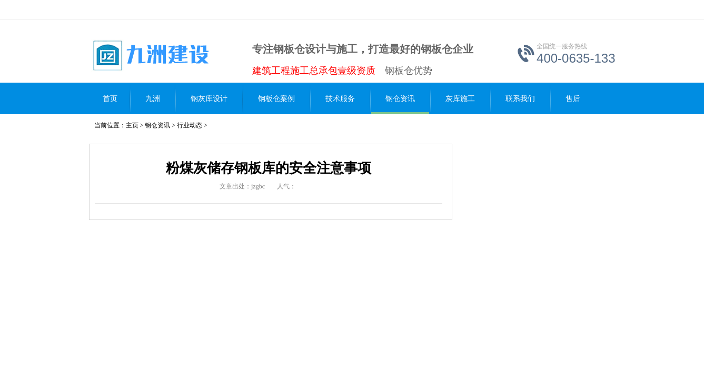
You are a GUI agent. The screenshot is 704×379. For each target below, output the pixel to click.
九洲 (152, 99)
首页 (110, 99)
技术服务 (340, 99)
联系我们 (520, 99)
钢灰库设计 (209, 99)
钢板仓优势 (408, 70)
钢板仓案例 (276, 99)
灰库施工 (460, 99)
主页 (132, 125)
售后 (573, 99)
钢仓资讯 (400, 99)
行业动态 (189, 125)
